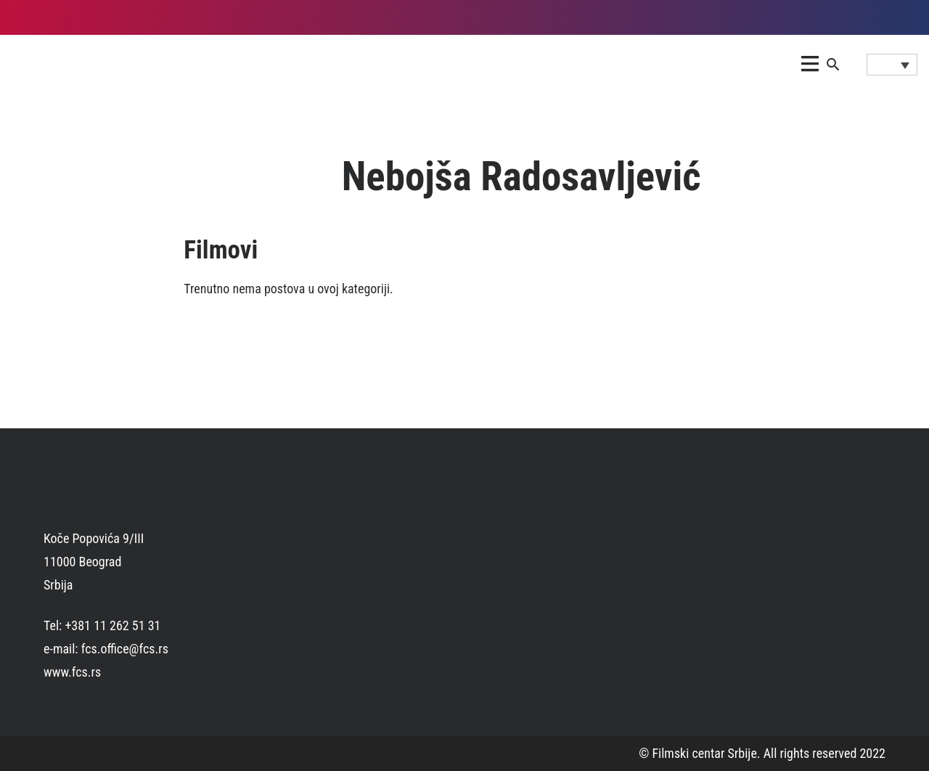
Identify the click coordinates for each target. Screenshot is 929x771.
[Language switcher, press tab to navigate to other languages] (892, 65)
